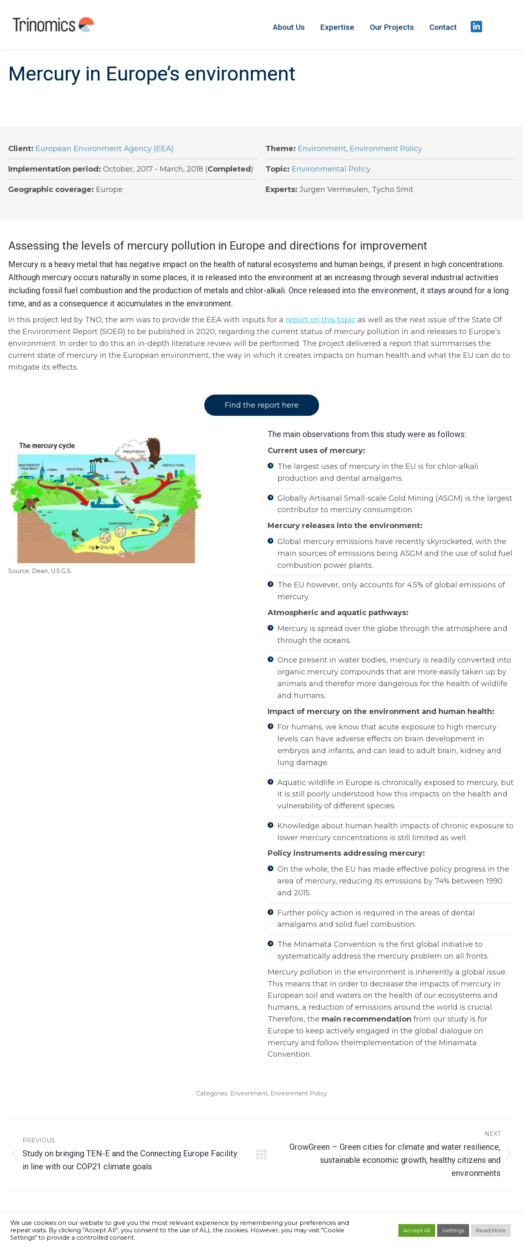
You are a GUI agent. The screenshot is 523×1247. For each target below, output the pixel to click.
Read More (491, 1230)
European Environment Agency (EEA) (105, 148)
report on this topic (320, 319)
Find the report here (262, 405)
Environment (322, 148)
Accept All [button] (416, 1230)
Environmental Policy (331, 169)
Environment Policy (386, 148)
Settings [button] (453, 1230)
